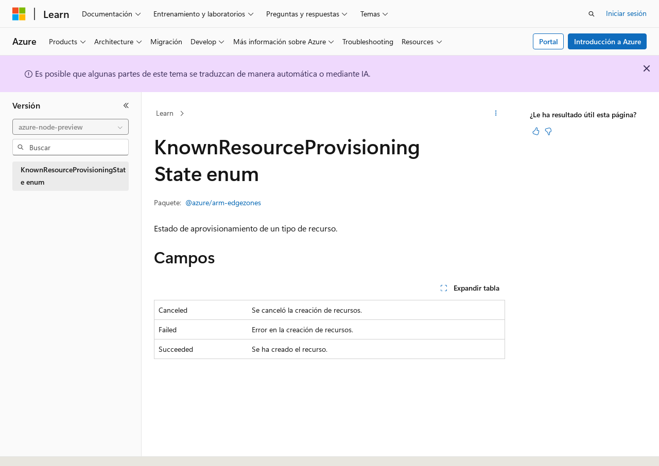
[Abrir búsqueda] (591, 14)
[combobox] (70, 127)
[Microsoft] (19, 14)
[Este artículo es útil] (536, 131)
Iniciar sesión (626, 13)
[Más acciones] (496, 113)
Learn (165, 113)
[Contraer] (126, 105)
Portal (548, 41)
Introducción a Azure (607, 41)
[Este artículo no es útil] (548, 131)
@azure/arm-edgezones (223, 202)
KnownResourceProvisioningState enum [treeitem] (73, 176)
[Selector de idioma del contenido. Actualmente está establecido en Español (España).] (49, 449)
